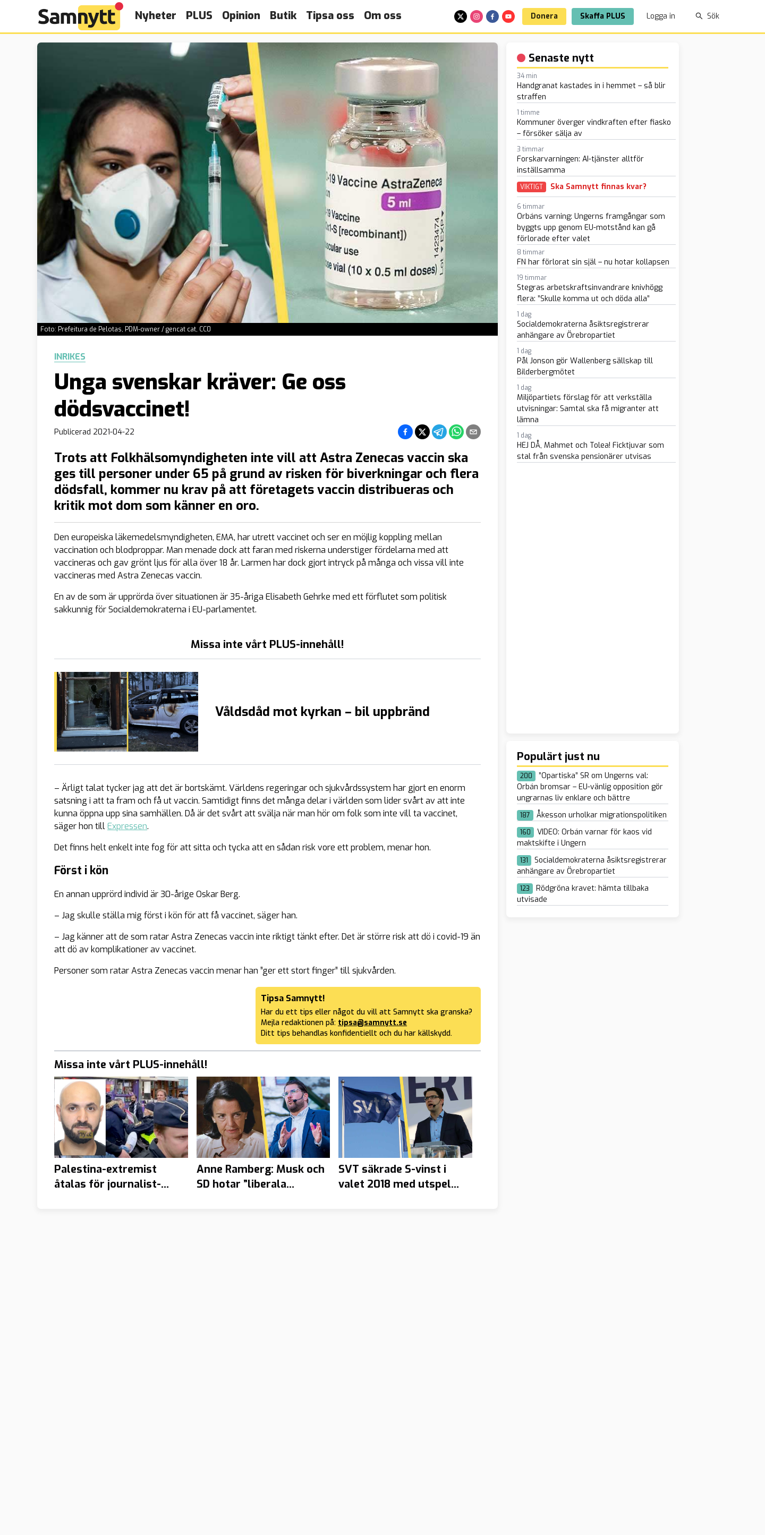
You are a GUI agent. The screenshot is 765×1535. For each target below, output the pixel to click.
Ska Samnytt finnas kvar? (598, 187)
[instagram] (476, 16)
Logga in (661, 16)
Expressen (127, 826)
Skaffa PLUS (602, 16)
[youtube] (508, 16)
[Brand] (80, 16)
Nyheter (155, 15)
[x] (460, 16)
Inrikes (70, 357)
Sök (707, 16)
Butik (283, 15)
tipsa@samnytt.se (372, 1023)
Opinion (241, 15)
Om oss (383, 15)
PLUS (199, 15)
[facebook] (492, 16)
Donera (544, 16)
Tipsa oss (330, 15)
